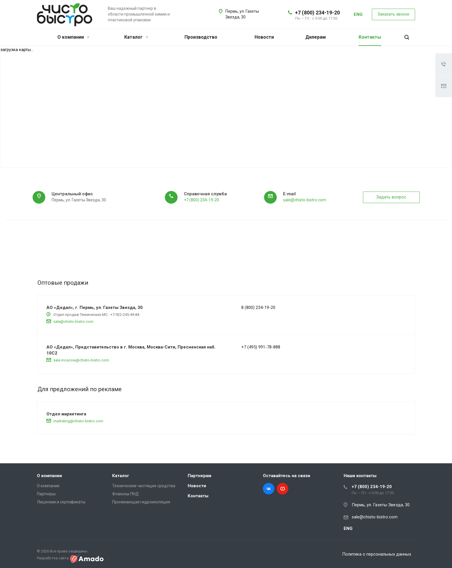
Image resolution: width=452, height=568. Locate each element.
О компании (73, 37)
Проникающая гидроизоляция (141, 502)
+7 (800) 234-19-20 (317, 13)
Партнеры (46, 494)
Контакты (370, 37)
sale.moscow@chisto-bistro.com (81, 360)
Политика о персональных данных (377, 554)
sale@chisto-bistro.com (304, 200)
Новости (264, 37)
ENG (358, 14)
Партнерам (199, 475)
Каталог (136, 37)
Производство (200, 37)
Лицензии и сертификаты (61, 502)
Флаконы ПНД (125, 494)
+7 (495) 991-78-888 (260, 347)
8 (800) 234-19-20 (258, 307)
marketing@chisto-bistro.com (78, 421)
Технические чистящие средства (143, 485)
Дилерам (315, 37)
